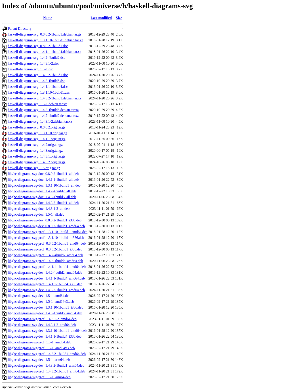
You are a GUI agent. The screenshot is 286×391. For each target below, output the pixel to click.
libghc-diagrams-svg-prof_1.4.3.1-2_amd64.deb (42, 319)
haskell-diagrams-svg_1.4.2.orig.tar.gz (35, 145)
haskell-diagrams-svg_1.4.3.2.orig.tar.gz (36, 162)
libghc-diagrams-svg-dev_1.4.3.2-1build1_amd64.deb (46, 290)
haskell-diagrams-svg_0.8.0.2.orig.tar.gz (36, 127)
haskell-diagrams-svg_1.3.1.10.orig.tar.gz (37, 133)
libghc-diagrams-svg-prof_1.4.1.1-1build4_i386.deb (45, 284)
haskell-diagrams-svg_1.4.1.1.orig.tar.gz (36, 139)
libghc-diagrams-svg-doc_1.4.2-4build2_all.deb (42, 191)
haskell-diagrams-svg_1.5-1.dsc (30, 69)
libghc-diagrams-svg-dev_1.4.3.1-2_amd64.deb (42, 325)
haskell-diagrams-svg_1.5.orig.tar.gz (34, 168)
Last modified (101, 18)
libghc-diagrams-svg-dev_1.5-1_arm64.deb (39, 360)
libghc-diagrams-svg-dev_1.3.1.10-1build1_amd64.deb (47, 330)
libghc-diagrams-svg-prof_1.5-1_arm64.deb (39, 377)
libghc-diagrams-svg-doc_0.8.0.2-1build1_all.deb (43, 174)
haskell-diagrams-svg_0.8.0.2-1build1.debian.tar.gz (44, 34)
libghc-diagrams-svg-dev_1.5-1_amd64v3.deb (41, 301)
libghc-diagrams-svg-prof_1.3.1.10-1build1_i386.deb (46, 238)
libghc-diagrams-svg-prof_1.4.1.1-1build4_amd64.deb (47, 267)
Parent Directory (20, 28)
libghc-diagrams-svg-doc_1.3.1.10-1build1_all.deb (44, 185)
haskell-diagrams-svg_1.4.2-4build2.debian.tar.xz (43, 116)
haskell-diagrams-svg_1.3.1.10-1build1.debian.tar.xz (45, 40)
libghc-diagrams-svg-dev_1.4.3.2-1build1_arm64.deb (46, 365)
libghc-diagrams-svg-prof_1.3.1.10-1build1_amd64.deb (47, 232)
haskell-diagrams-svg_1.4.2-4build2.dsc (36, 57)
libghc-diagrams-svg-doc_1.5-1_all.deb (36, 214)
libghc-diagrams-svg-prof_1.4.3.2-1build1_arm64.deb (46, 371)
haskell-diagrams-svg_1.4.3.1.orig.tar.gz (36, 156)
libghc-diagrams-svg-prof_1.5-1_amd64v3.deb (41, 348)
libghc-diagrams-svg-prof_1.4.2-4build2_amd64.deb (45, 255)
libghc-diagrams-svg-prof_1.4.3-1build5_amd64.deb (45, 261)
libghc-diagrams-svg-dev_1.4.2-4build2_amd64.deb (45, 272)
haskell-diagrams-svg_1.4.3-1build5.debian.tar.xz (43, 110)
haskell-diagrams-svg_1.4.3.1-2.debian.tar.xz (40, 121)
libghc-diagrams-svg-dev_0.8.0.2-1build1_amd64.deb (46, 226)
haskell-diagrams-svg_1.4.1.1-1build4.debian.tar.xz (44, 52)
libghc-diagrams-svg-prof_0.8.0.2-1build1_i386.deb (45, 249)
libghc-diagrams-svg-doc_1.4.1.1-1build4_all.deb (43, 179)
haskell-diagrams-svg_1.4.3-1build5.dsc (36, 81)
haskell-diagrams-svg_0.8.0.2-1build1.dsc (38, 46)
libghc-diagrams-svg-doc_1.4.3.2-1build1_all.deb (43, 203)
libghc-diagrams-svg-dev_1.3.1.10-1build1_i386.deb (45, 307)
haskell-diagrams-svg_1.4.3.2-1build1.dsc (38, 75)
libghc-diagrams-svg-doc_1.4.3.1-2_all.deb (38, 208)
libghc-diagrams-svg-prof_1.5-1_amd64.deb (39, 342)
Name (47, 18)
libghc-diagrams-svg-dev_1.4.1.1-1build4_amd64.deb (46, 278)
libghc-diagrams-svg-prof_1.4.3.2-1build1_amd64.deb (47, 354)
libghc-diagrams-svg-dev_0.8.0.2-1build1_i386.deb (45, 220)
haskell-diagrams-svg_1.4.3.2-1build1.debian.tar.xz (44, 98)
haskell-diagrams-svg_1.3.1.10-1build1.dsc (38, 92)
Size (119, 18)
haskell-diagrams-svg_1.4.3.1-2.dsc (33, 63)
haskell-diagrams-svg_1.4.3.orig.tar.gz (35, 150)
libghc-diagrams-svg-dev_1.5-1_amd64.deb (39, 296)
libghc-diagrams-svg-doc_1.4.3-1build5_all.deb (42, 197)
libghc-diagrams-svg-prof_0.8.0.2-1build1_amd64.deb (47, 243)
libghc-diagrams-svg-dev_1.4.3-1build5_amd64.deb (45, 313)
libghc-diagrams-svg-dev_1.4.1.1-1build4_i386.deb (45, 336)
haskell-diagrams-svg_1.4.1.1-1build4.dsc (38, 86)
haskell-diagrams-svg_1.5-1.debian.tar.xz (37, 104)
